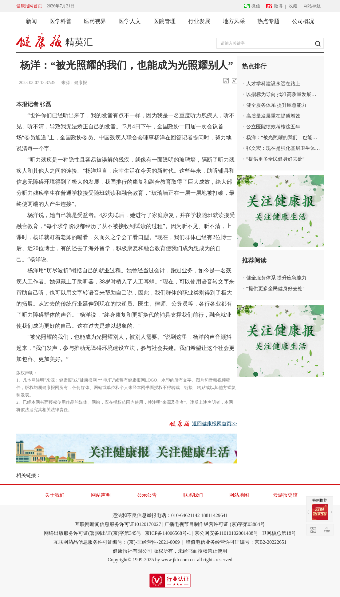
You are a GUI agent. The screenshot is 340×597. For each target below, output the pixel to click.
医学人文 (130, 21)
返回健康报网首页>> (214, 423)
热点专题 (268, 21)
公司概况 (303, 21)
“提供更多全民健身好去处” (275, 159)
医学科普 (60, 21)
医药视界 (95, 21)
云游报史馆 (285, 495)
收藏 (293, 6)
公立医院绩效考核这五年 (273, 126)
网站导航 (312, 6)
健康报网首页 (29, 6)
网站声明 (101, 495)
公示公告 (147, 495)
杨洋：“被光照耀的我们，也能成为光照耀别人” (283, 137)
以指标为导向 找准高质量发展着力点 (283, 94)
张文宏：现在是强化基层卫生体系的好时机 (283, 148)
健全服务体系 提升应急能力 (276, 105)
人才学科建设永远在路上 (273, 83)
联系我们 (193, 495)
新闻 (31, 21)
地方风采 (234, 21)
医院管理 (164, 21)
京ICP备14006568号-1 (168, 533)
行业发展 (199, 21)
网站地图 (239, 495)
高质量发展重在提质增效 (273, 115)
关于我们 (55, 495)
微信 (255, 6)
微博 (278, 6)
